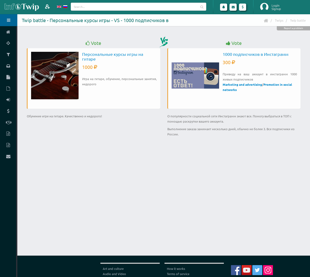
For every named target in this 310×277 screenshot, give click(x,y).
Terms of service (178, 274)
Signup (276, 8)
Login (275, 5)
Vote (93, 43)
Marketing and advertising (242, 84)
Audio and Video (114, 274)
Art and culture (113, 269)
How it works (176, 269)
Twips (279, 20)
